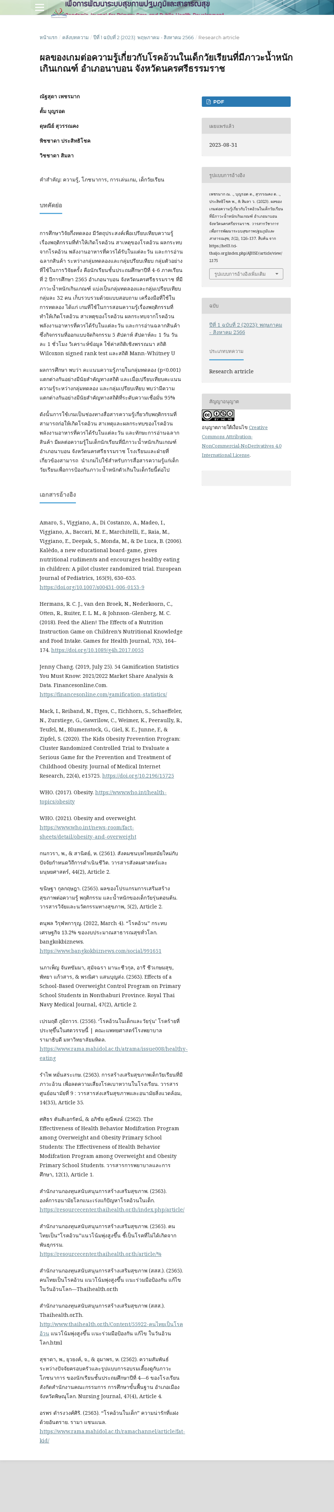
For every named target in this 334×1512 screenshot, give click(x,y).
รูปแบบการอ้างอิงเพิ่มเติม (240, 274)
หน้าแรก (48, 37)
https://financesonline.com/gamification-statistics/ (103, 694)
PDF (218, 102)
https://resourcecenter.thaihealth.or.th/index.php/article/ (112, 1209)
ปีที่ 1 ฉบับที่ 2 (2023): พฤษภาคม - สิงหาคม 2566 (143, 37)
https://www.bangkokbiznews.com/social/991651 (100, 950)
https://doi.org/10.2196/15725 (138, 775)
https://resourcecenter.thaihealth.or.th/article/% (100, 1253)
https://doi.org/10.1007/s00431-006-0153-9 (92, 587)
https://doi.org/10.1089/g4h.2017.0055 (97, 649)
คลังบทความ (75, 37)
